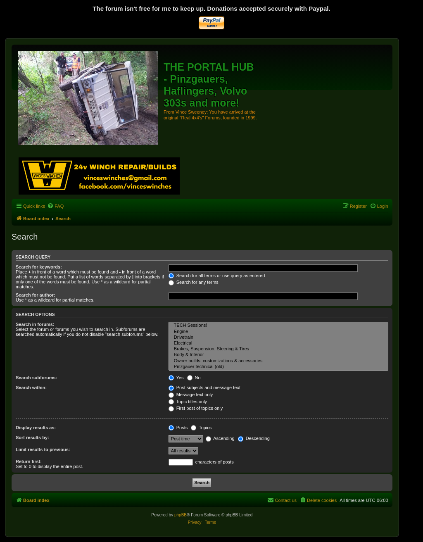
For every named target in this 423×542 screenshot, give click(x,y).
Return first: (29, 461)
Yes (176, 377)
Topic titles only (188, 401)
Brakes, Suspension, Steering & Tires (278, 349)
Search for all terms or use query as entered (217, 275)
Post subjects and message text (204, 387)
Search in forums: (35, 324)
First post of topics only (196, 408)
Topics (201, 427)
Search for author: (35, 294)
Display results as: (36, 427)
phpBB (180, 515)
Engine (278, 332)
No (194, 377)
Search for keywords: (39, 266)
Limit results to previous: (43, 449)
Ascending (220, 438)
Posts (178, 427)
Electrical (278, 343)
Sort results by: (32, 437)
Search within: (31, 387)
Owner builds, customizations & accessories (278, 361)
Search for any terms (194, 282)
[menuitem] (55, 206)
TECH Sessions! (278, 325)
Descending (254, 438)
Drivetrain (278, 337)
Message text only (191, 394)
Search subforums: (36, 377)
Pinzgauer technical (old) (278, 367)
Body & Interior (278, 355)
